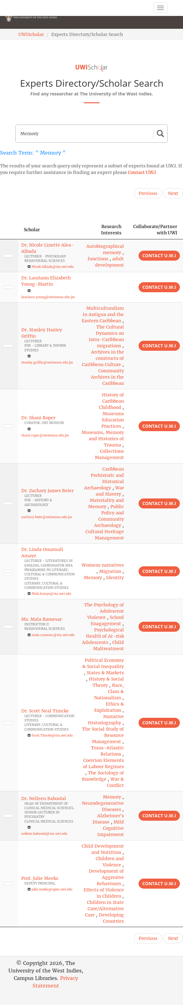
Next (173, 193)
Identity (115, 577)
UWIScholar (31, 34)
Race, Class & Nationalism (109, 691)
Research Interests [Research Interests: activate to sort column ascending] (111, 230)
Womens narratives (103, 565)
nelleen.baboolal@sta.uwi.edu (44, 834)
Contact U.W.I (142, 172)
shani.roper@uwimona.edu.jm (45, 435)
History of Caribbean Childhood (111, 401)
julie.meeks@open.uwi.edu (52, 889)
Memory (93, 577)
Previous (148, 193)
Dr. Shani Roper (38, 418)
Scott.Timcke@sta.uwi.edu (52, 735)
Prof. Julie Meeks (39, 878)
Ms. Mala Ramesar (41, 619)
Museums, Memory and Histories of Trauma (103, 439)
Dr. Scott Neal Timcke (45, 711)
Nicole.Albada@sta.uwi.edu (53, 267)
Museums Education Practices (112, 420)
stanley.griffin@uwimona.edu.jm (47, 362)
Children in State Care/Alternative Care (104, 909)
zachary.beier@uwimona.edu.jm (46, 517)
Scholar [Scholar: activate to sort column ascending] (32, 229)
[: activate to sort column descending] (9, 229)
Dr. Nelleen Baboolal (43, 798)
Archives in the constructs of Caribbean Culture (103, 358)
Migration (110, 571)
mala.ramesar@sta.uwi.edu (53, 635)
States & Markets (105, 673)
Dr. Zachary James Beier (47, 490)
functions (98, 259)
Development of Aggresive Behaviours (106, 877)
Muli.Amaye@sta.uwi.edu (51, 594)
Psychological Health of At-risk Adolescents (103, 636)
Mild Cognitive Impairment (110, 828)
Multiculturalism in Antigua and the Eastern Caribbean (103, 314)
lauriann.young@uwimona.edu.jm (48, 297)
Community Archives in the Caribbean (107, 377)
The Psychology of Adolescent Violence (104, 611)
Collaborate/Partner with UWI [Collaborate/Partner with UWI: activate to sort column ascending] (155, 230)
